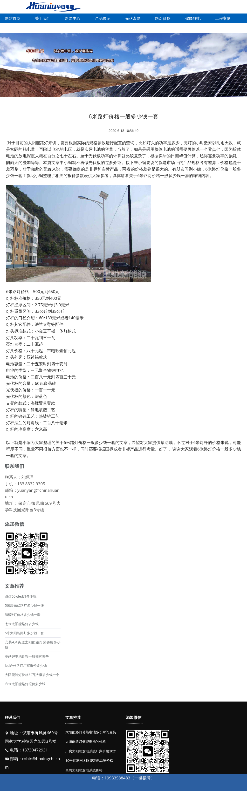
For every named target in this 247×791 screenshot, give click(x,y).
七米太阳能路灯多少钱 (22, 623)
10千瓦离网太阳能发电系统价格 (89, 760)
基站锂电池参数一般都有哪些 (27, 656)
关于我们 (42, 18)
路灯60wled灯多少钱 (20, 596)
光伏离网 (133, 18)
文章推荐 (73, 717)
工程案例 (223, 18)
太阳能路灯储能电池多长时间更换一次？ (95, 732)
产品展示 (102, 18)
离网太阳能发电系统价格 (84, 770)
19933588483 (117, 778)
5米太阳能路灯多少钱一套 (24, 633)
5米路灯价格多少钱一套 (23, 614)
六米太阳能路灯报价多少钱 (25, 684)
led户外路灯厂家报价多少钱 (26, 665)
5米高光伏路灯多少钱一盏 (24, 605)
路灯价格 (163, 18)
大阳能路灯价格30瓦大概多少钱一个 (32, 674)
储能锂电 (193, 18)
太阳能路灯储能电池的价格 (85, 741)
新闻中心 (72, 18)
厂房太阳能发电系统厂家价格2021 (91, 751)
